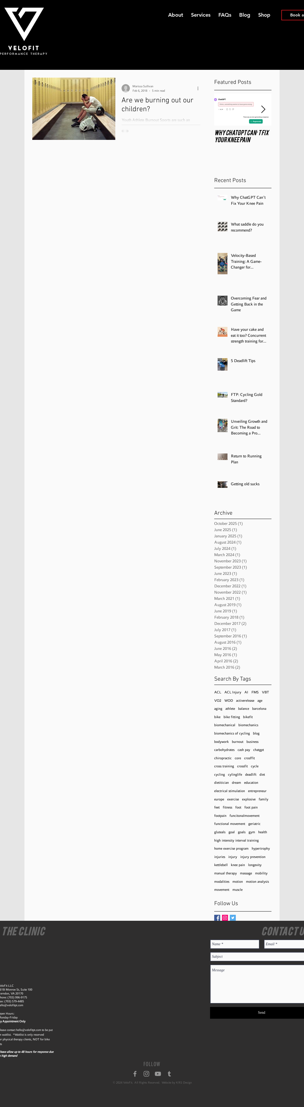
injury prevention (252, 857)
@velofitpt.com (31, 1030)
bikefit (248, 717)
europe (219, 799)
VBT (265, 692)
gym (252, 832)
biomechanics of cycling (232, 733)
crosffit (249, 758)
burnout (237, 742)
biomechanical (224, 725)
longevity (255, 865)
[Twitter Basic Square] (233, 918)
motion (237, 882)
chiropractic (223, 758)
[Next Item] (263, 109)
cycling (219, 774)
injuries (219, 857)
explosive (249, 799)
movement (221, 890)
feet (217, 807)
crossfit (242, 766)
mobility (261, 873)
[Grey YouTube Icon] (158, 1074)
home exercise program (231, 848)
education (251, 783)
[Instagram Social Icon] (225, 918)
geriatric (254, 824)
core (238, 758)
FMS (255, 692)
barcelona (259, 709)
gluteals (219, 832)
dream (236, 783)
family (263, 799)
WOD (228, 700)
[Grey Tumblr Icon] (169, 1074)
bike (217, 717)
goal (232, 832)
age (259, 700)
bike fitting (232, 717)
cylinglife (235, 774)
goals (241, 832)
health (262, 832)
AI (246, 692)
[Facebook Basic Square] (217, 918)
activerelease (245, 700)
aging (218, 709)
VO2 (217, 700)
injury (232, 857)
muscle (237, 890)
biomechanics (248, 725)
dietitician (221, 783)
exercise (233, 799)
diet (262, 774)
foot (238, 807)
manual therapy (225, 873)
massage (246, 873)
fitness (227, 807)
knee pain (238, 865)
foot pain (251, 807)
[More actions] (200, 88)
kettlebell (221, 865)
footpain (220, 816)
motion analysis (257, 882)
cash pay (244, 750)
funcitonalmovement (244, 816)
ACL (217, 692)
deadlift (250, 774)
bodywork (221, 742)
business (252, 742)
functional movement (229, 824)
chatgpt (258, 750)
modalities (221, 882)
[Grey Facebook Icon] (135, 1074)
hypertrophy (261, 848)
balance (243, 709)
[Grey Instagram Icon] (146, 1074)
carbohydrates (224, 750)
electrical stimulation (229, 791)
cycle (254, 766)
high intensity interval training (236, 840)
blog (256, 733)
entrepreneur (257, 791)
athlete (230, 709)
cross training (224, 766)
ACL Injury (232, 692)
